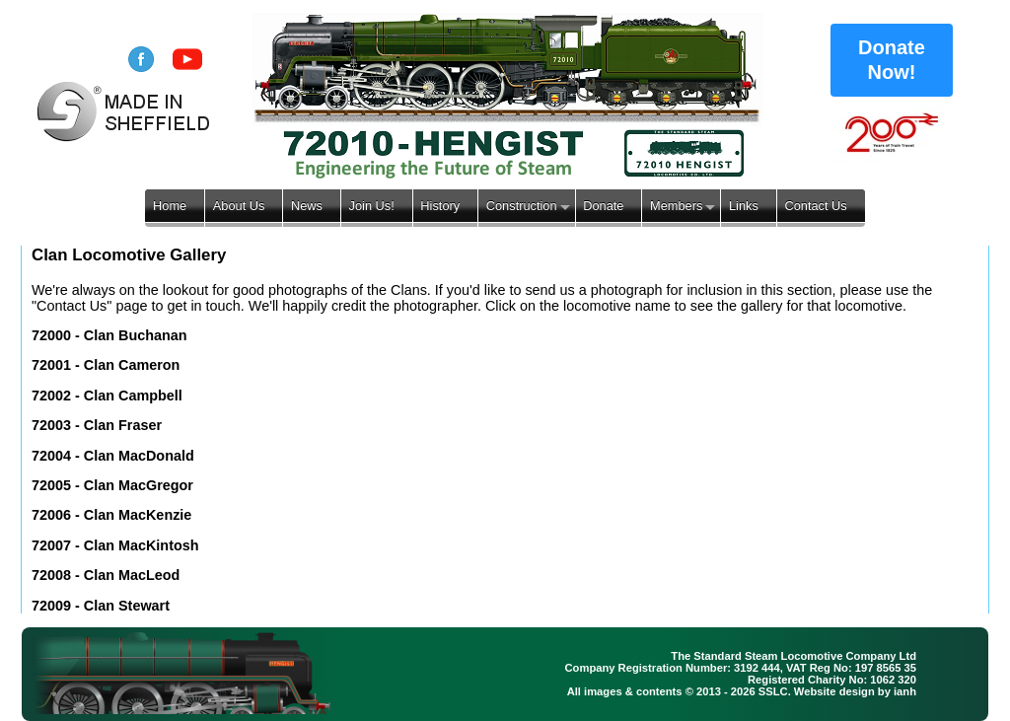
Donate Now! (891, 59)
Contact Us (815, 205)
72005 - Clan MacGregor (112, 485)
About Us (239, 205)
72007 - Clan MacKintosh (115, 545)
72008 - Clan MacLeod (106, 575)
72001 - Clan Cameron (106, 365)
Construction (521, 205)
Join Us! (372, 205)
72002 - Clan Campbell (107, 395)
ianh (905, 691)
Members (676, 205)
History (440, 205)
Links (743, 205)
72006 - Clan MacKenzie (111, 515)
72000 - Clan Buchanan (109, 335)
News (307, 205)
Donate (603, 205)
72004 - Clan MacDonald (113, 456)
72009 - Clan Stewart (101, 605)
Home (169, 205)
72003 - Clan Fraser (97, 425)
